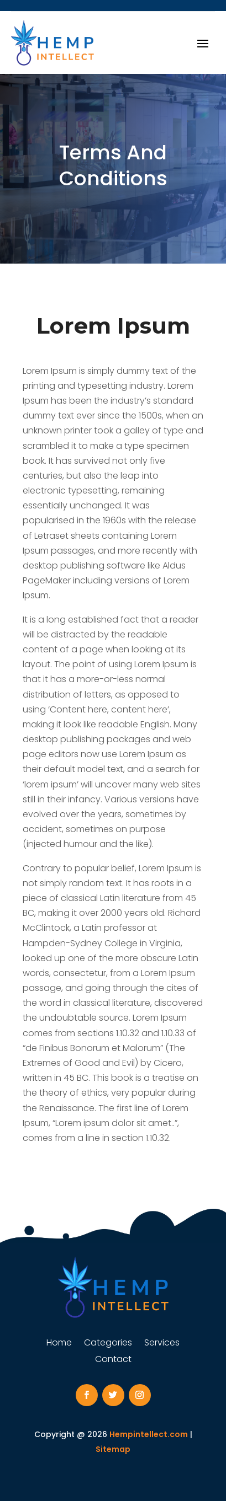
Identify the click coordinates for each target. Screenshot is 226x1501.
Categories (108, 1344)
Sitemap (113, 1449)
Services (162, 1344)
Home (59, 1344)
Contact (113, 1360)
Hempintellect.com (148, 1434)
